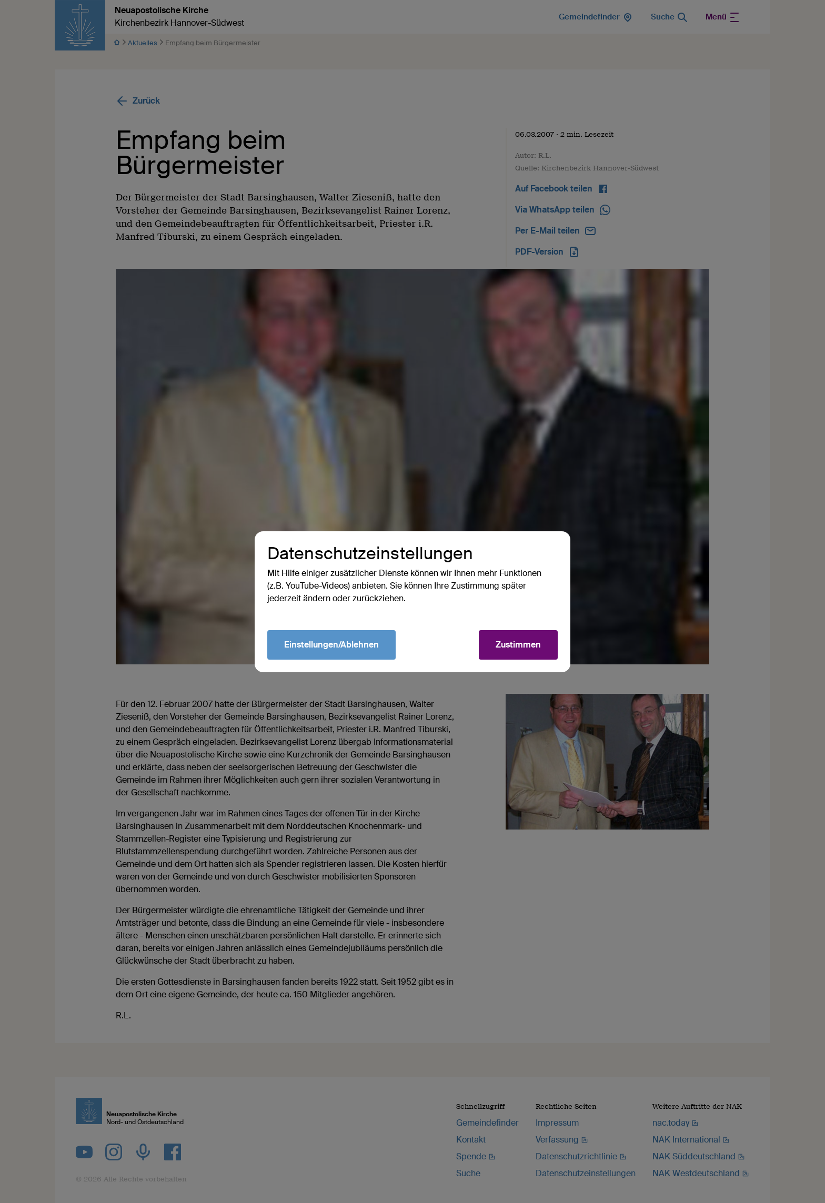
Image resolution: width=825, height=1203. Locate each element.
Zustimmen (518, 644)
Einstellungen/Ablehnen (331, 644)
